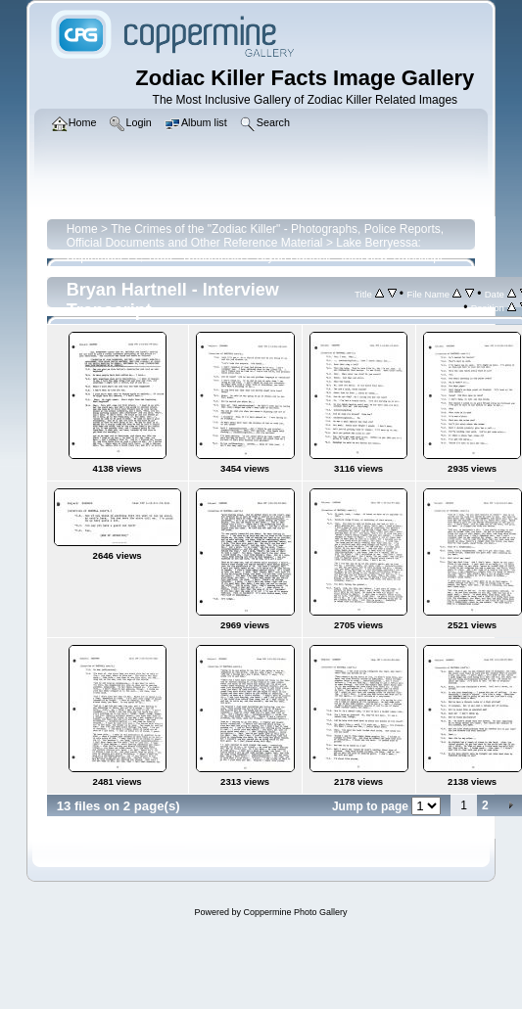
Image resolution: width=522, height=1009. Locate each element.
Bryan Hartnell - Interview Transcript (349, 256)
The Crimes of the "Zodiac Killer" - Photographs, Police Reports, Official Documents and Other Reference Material (255, 236)
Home (82, 229)
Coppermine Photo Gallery (295, 912)
